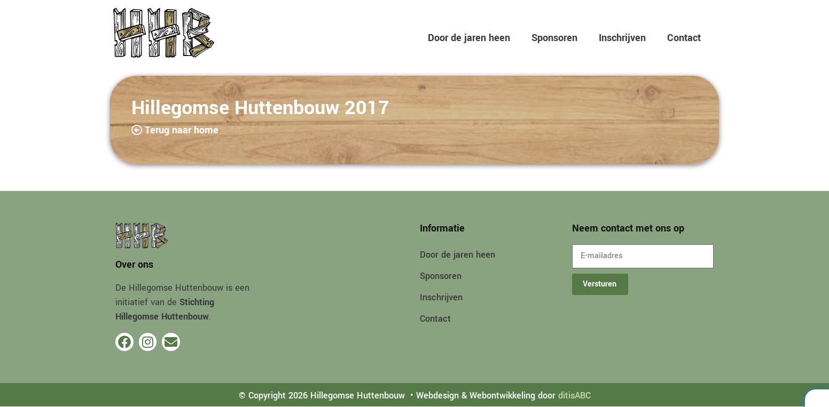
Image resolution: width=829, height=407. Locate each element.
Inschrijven (622, 38)
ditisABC (574, 395)
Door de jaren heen (469, 38)
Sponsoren (554, 38)
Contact (684, 38)
